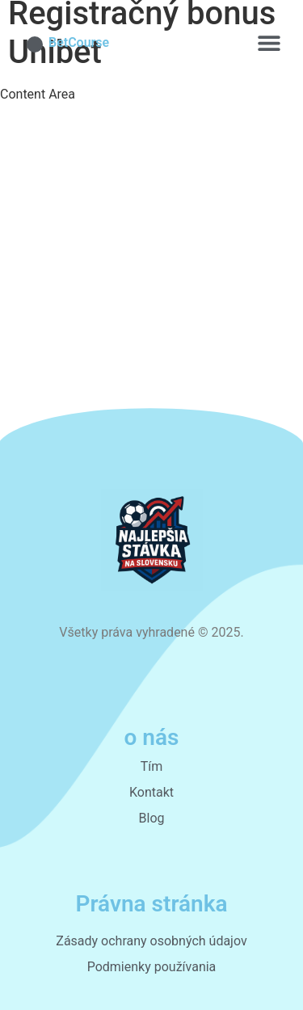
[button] (268, 42)
